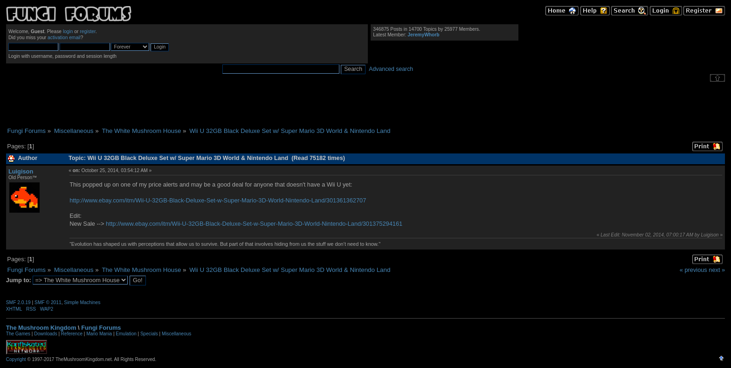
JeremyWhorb (423, 34)
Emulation (126, 333)
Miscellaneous (176, 333)
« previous (693, 269)
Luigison (20, 171)
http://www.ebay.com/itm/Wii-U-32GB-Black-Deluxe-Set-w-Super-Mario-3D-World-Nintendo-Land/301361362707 (217, 200)
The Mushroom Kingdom (41, 327)
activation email (64, 37)
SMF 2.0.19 (18, 302)
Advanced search (391, 69)
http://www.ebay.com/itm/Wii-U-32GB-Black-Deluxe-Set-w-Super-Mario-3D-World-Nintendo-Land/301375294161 (254, 223)
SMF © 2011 (48, 302)
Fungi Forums (101, 327)
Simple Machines (82, 302)
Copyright (16, 359)
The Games (18, 333)
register (88, 31)
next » (717, 269)
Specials (149, 333)
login (68, 31)
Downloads (45, 333)
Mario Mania (99, 333)
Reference (72, 333)
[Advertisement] (365, 104)
